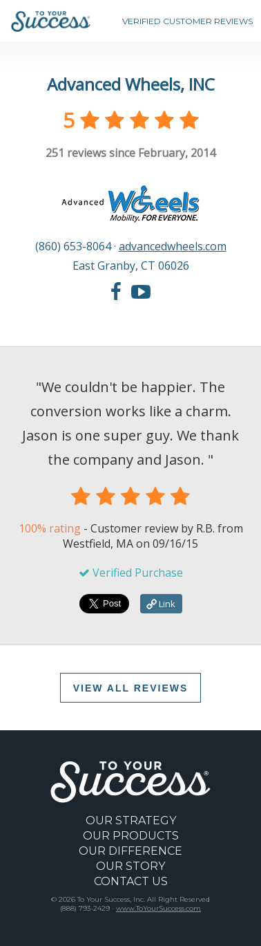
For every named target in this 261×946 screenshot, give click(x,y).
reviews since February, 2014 (130, 152)
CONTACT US (131, 881)
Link (160, 603)
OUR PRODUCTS (131, 835)
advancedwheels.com (172, 246)
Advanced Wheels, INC (131, 84)
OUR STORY (130, 866)
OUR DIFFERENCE (130, 850)
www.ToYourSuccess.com (158, 908)
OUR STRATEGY (131, 820)
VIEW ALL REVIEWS (130, 688)
